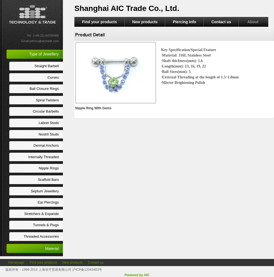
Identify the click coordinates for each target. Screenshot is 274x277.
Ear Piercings (48, 202)
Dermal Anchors (46, 145)
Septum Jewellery (45, 191)
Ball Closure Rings (44, 89)
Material (52, 248)
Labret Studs (49, 123)
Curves (53, 77)
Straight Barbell (46, 66)
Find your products (99, 22)
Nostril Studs (49, 134)
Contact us (221, 22)
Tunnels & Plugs (46, 225)
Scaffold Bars (48, 180)
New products (145, 22)
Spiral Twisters (47, 100)
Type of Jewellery (44, 54)
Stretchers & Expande (41, 214)
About (253, 22)
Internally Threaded (43, 157)
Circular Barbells (46, 111)
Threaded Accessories (41, 236)
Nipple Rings (49, 168)
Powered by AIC (137, 275)
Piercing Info (184, 22)
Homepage (16, 262)
